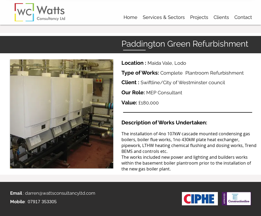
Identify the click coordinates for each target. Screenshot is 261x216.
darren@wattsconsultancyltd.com (60, 193)
